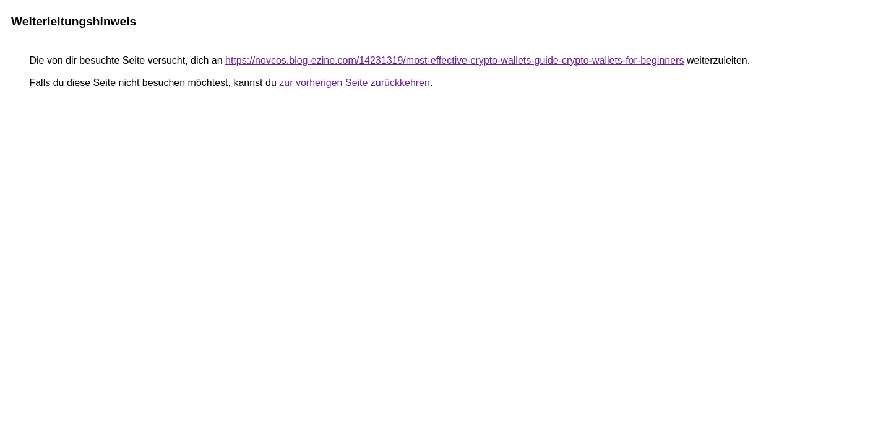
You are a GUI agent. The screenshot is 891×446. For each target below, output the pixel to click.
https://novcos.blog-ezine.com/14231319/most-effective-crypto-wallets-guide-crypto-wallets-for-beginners (454, 60)
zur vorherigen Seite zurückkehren (354, 82)
